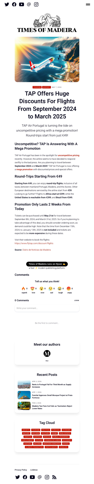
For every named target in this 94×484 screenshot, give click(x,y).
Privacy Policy (21, 469)
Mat (47, 361)
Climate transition (34, 447)
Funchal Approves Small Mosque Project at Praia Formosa (52, 396)
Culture (45, 433)
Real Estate (65, 433)
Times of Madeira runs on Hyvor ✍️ (47, 264)
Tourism (37, 87)
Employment (27, 440)
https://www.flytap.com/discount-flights (34, 243)
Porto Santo (51, 447)
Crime (54, 433)
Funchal (56, 430)
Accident (67, 440)
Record (37, 444)
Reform (35, 433)
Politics (45, 430)
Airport (46, 87)
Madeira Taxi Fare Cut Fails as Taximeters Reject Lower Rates (52, 407)
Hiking (66, 444)
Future (39, 440)
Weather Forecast (52, 444)
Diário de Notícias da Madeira (37, 250)
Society (26, 430)
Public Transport (61, 437)
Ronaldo (63, 447)
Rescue (47, 437)
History (27, 444)
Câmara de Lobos (52, 440)
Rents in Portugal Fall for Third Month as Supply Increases (51, 385)
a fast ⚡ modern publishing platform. (47, 268)
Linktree (34, 469)
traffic (27, 437)
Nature (26, 433)
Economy (66, 430)
